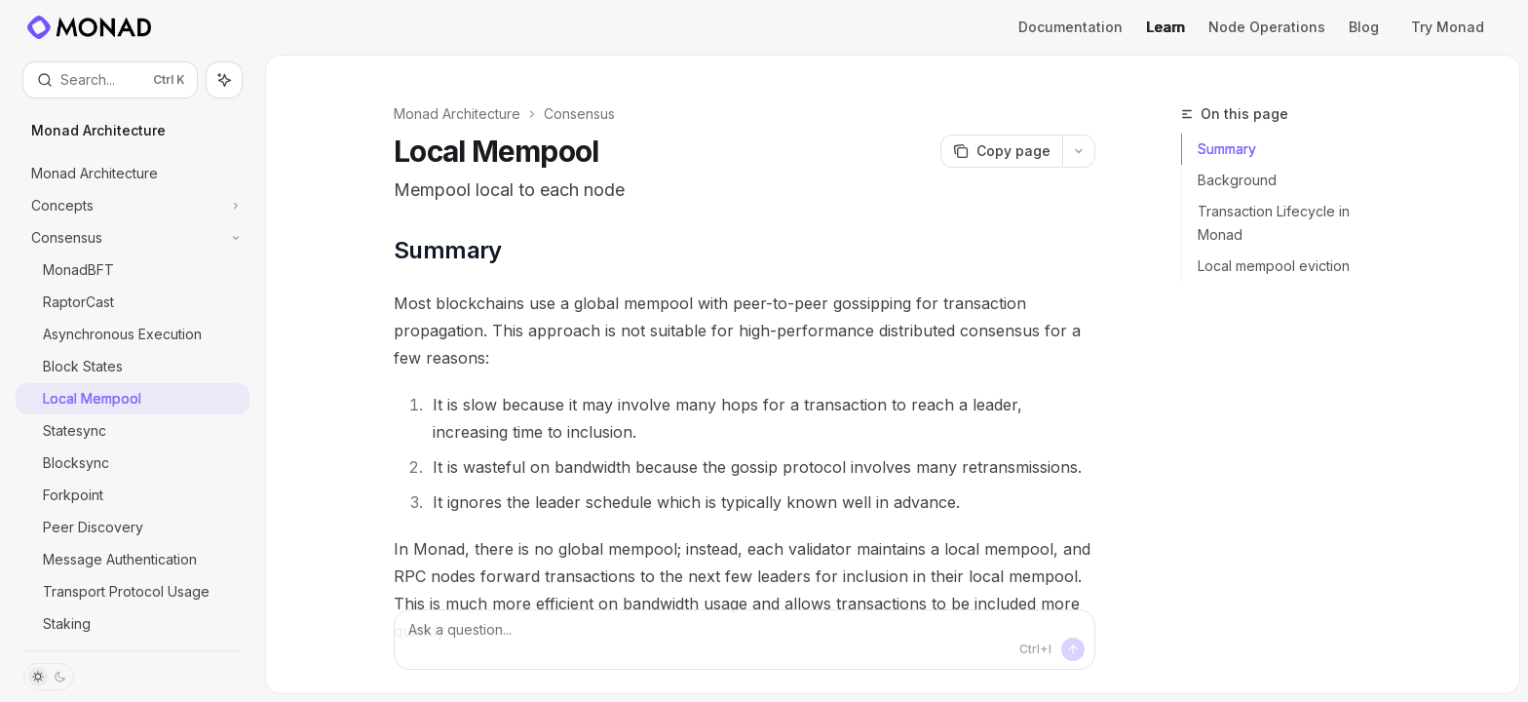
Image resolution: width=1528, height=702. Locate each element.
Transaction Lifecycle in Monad (1274, 223)
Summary (1227, 148)
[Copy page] (1001, 151)
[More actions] (1078, 151)
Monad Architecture (457, 113)
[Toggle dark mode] (48, 676)
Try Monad (1456, 27)
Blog (1372, 27)
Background (1237, 180)
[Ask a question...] (744, 639)
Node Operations (1266, 27)
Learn (1165, 27)
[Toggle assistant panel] (224, 80)
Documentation (1070, 27)
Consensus (579, 113)
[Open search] (110, 80)
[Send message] (1073, 649)
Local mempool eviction (1274, 265)
